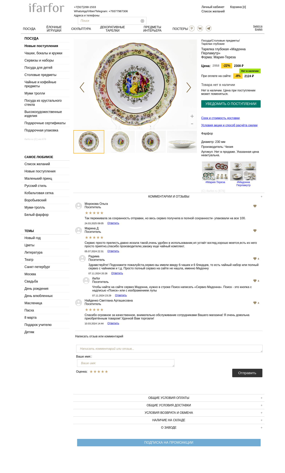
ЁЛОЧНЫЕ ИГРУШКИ (54, 29)
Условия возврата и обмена (204, 413)
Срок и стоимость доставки (220, 118)
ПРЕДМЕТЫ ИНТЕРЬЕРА (152, 29)
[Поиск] (105, 20)
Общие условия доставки (204, 405)
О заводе (211, 427)
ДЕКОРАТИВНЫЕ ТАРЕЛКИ (112, 29)
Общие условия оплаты (205, 398)
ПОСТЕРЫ (180, 28)
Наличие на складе (207, 420)
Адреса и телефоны (87, 15)
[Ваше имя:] (126, 363)
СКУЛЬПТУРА (81, 28)
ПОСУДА (29, 28)
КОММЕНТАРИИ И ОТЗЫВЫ (205, 196)
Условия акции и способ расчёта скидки (229, 125)
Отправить (247, 373)
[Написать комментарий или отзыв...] (169, 348)
